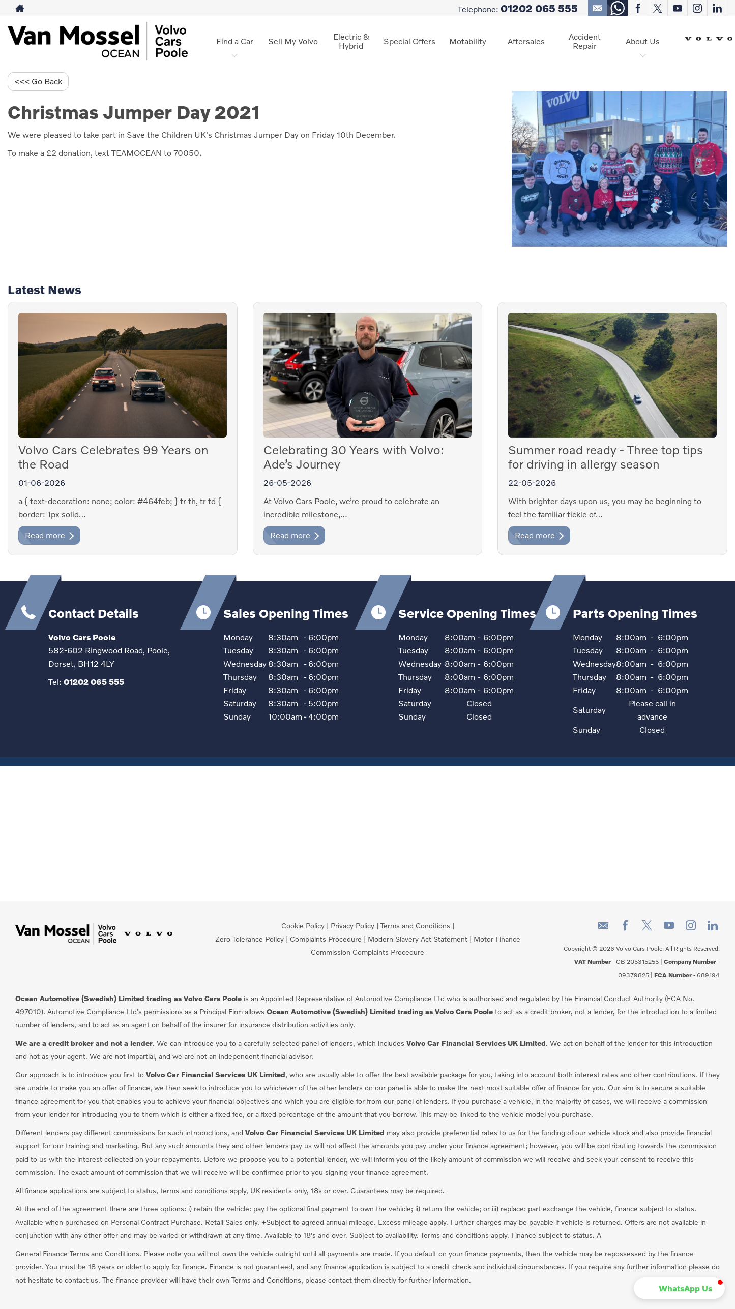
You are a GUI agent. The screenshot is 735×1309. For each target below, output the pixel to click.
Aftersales (526, 41)
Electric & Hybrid (351, 41)
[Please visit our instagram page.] (697, 8)
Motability (467, 41)
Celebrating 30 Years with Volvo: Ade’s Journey (353, 456)
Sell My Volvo (293, 41)
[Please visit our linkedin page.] (717, 8)
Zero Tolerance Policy (249, 938)
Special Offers (409, 41)
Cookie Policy (303, 925)
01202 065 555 (539, 8)
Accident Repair (585, 41)
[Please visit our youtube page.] (677, 8)
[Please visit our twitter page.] (657, 8)
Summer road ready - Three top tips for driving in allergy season (605, 456)
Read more (49, 535)
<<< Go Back (38, 81)
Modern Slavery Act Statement (417, 938)
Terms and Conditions (415, 925)
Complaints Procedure (326, 938)
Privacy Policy (352, 925)
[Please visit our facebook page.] (638, 8)
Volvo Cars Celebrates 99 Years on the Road (113, 456)
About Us (643, 41)
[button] (679, 1288)
